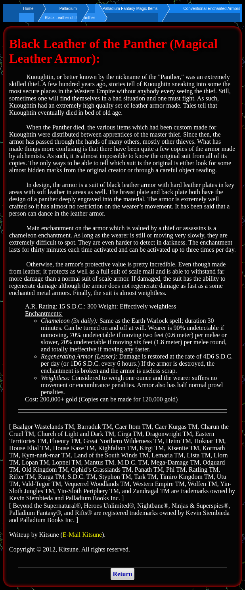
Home (28, 8)
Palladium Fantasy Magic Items (130, 8)
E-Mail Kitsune (82, 534)
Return (122, 574)
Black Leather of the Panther (70, 17)
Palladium (68, 8)
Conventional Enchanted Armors (212, 8)
